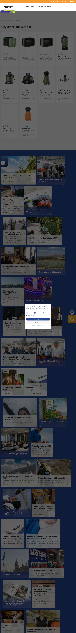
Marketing (46, 313)
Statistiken (37, 313)
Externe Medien (30, 315)
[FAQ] (72, 1)
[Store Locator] (64, 1)
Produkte (30, 7)
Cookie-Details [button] (38, 327)
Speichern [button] (38, 323)
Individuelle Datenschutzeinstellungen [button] (38, 325)
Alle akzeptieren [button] (38, 319)
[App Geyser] (54, 1)
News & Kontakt (44, 7)
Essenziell (29, 313)
